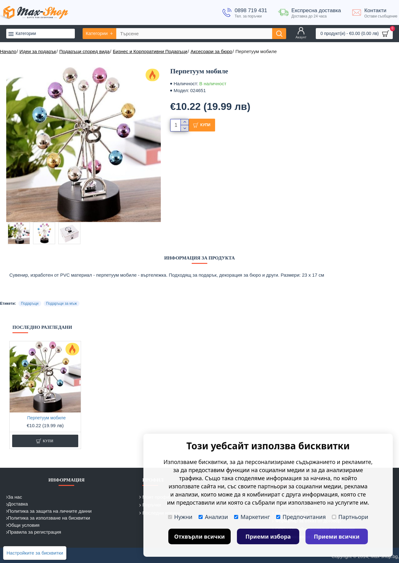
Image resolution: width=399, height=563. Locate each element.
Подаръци (29, 303)
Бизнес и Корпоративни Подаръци (150, 51)
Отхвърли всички (199, 536)
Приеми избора (268, 536)
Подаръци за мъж (61, 303)
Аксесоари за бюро (211, 51)
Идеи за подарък (38, 51)
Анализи (213, 517)
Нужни (180, 517)
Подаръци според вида (84, 51)
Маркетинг (252, 517)
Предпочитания (301, 517)
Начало (8, 51)
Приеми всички (337, 536)
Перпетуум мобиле (46, 417)
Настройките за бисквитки (35, 553)
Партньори (350, 517)
